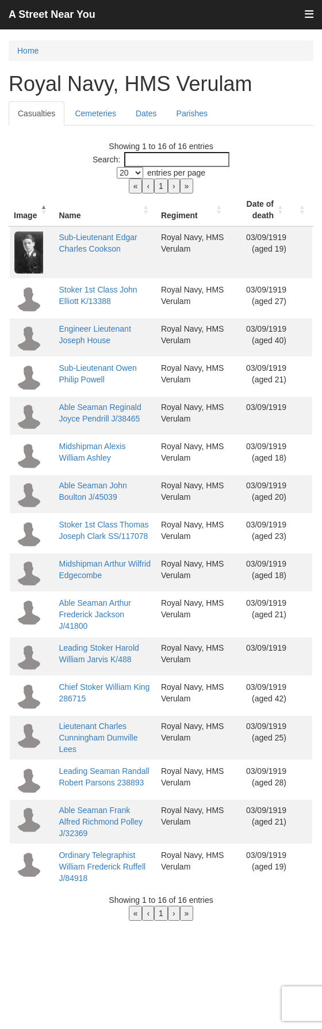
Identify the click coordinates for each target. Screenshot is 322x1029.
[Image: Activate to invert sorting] (31, 209)
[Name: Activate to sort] (105, 209)
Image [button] (25, 215)
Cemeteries (95, 113)
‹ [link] (148, 186)
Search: (106, 159)
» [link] (187, 186)
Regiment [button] (179, 215)
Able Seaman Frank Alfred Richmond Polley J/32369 (101, 822)
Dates (146, 113)
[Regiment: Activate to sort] (192, 209)
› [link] (173, 186)
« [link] (135, 186)
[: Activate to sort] (302, 209)
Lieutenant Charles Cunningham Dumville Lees (98, 738)
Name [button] (69, 215)
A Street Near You (52, 14)
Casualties (36, 113)
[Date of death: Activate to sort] (260, 209)
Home (28, 50)
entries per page (176, 172)
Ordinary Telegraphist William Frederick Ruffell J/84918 (102, 866)
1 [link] (161, 186)
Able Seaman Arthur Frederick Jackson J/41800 (95, 614)
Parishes (192, 113)
